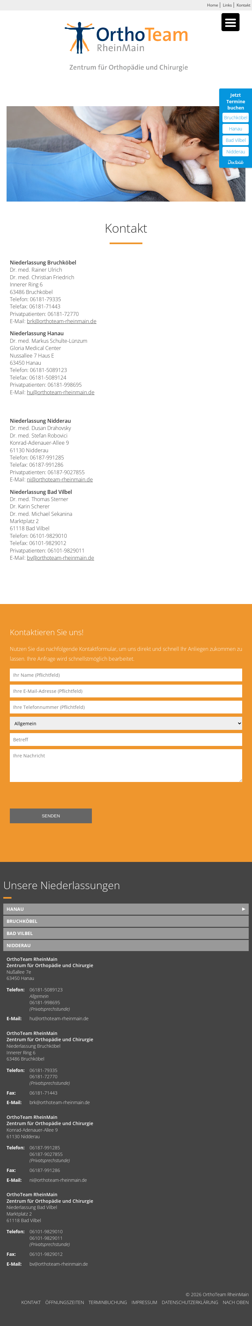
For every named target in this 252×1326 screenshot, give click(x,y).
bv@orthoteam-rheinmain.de (60, 557)
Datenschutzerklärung (190, 1302)
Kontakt (243, 5)
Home (212, 5)
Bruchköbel (22, 921)
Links (227, 5)
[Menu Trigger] (230, 22)
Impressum (144, 1302)
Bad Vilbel (20, 933)
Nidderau (19, 945)
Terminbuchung (108, 1302)
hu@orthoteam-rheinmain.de (60, 392)
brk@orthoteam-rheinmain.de (61, 321)
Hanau (15, 909)
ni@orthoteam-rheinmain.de (60, 479)
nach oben (236, 1302)
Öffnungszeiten (64, 1302)
